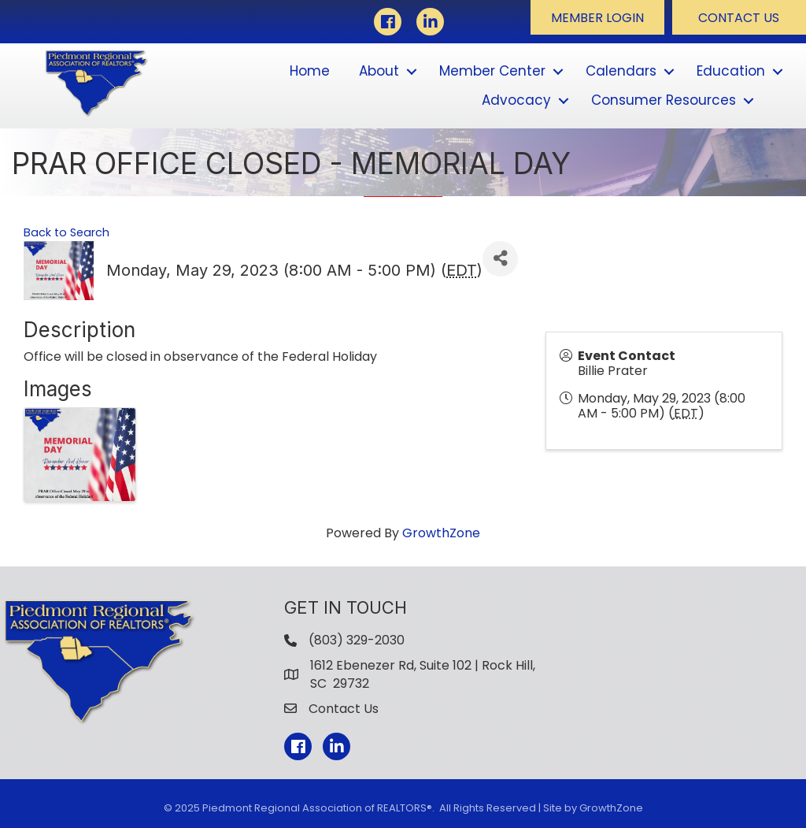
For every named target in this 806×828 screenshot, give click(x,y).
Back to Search (66, 232)
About (379, 70)
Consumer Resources (663, 100)
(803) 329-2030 (357, 640)
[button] (597, 17)
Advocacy (516, 100)
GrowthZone (441, 533)
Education (731, 70)
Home (310, 70)
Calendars (621, 70)
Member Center (492, 70)
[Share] (500, 259)
